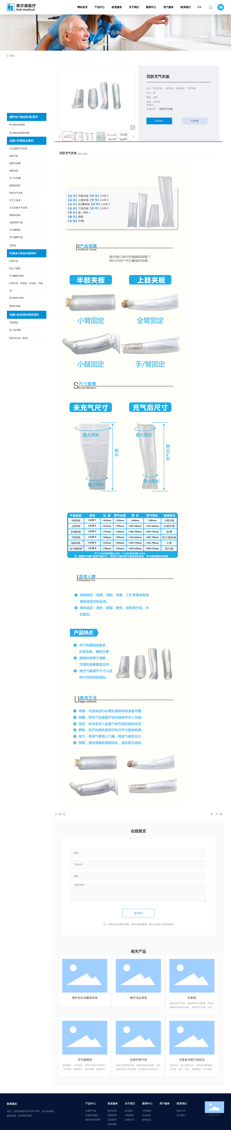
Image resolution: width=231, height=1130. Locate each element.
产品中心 (115, 32)
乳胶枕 (192, 997)
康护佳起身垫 (138, 997)
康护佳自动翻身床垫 (85, 997)
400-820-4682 (25, 1115)
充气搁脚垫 (85, 1059)
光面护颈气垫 (138, 1059)
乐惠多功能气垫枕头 (192, 1059)
